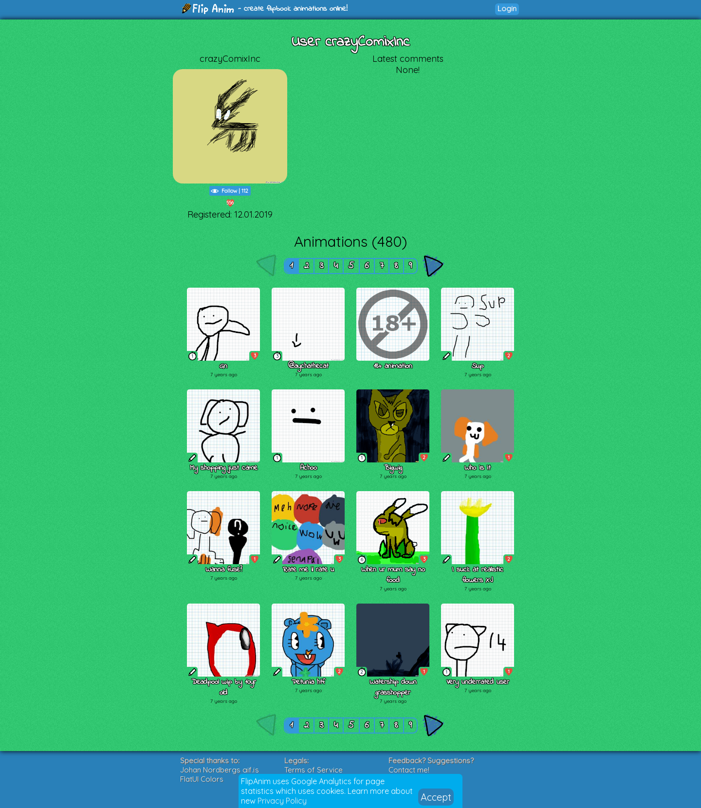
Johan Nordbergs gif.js (219, 769)
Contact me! (408, 769)
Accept (436, 797)
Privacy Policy (282, 801)
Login (507, 8)
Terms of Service (313, 769)
